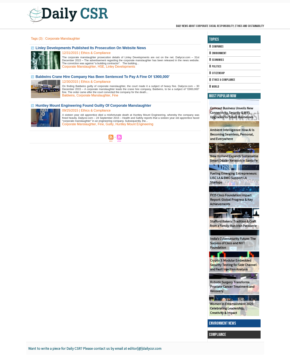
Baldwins (68, 95)
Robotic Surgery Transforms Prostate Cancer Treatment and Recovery (232, 288)
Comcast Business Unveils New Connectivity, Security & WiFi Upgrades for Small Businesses (231, 114)
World (214, 88)
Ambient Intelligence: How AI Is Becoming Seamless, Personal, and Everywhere (231, 135)
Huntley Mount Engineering (135, 124)
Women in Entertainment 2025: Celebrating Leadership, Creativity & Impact (233, 309)
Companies (216, 47)
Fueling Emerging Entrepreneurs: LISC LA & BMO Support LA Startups (234, 181)
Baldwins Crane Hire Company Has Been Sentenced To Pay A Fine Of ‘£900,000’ (104, 77)
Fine (116, 95)
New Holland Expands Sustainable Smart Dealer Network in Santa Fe (233, 159)
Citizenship (217, 74)
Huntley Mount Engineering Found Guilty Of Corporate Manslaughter (95, 105)
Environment (218, 53)
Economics (216, 60)
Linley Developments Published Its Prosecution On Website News (92, 48)
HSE (101, 66)
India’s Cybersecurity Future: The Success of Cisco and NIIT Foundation (232, 244)
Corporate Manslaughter (79, 66)
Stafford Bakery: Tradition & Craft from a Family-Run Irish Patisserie (233, 225)
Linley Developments (122, 66)
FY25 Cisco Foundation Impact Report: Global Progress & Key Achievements (231, 201)
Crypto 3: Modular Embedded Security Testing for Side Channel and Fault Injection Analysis (232, 266)
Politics (215, 67)
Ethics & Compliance (222, 81)
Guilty (111, 124)
